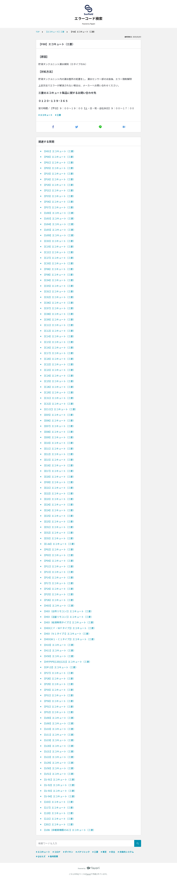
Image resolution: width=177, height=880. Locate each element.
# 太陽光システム (126, 851)
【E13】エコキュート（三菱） (59, 459)
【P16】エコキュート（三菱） (59, 179)
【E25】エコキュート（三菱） (59, 515)
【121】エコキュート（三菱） (59, 818)
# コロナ (56, 851)
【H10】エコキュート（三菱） (59, 645)
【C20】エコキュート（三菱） (59, 358)
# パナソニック (83, 851)
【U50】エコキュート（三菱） (59, 768)
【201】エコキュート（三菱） (59, 824)
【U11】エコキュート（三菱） (59, 734)
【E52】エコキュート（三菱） (59, 532)
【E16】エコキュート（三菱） (59, 465)
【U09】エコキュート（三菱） (59, 235)
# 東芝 (104, 851)
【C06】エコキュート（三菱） (59, 302)
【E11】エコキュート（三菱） (59, 448)
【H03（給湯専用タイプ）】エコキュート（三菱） (69, 622)
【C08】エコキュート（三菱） (59, 314)
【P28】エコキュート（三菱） (59, 678)
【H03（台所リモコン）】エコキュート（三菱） (68, 611)
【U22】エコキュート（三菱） (59, 757)
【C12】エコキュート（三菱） (59, 330)
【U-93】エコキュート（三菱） (59, 790)
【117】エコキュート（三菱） (59, 807)
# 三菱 (58, 114)
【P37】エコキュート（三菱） (59, 207)
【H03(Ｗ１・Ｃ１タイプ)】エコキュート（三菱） (69, 639)
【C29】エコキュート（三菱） (59, 392)
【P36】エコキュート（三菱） (59, 201)
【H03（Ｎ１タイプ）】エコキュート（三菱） (67, 633)
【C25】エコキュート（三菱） (59, 381)
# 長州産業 (53, 856)
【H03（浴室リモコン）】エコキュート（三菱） (68, 616)
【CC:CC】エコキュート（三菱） (60, 409)
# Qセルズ (40, 856)
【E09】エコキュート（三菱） (59, 437)
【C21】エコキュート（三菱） (59, 252)
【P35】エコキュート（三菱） (59, 196)
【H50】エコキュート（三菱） (59, 656)
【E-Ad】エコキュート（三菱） (59, 544)
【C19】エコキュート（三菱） (59, 246)
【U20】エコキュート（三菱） (59, 746)
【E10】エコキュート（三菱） (59, 443)
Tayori (88, 874)
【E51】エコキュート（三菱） (59, 527)
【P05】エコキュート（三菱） (59, 168)
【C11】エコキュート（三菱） (59, 325)
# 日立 (112, 851)
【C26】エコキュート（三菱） (59, 387)
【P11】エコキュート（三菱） (59, 566)
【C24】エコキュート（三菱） (59, 375)
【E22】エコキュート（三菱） (59, 493)
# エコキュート (45, 114)
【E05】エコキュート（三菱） (59, 414)
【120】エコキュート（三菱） (59, 813)
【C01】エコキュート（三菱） (59, 291)
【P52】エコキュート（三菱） (59, 712)
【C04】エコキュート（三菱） (59, 280)
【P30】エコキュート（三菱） (59, 689)
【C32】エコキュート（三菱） (59, 403)
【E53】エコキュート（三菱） (59, 538)
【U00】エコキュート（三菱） (59, 213)
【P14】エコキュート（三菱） (59, 577)
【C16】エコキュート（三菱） (59, 347)
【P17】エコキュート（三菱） (59, 583)
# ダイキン (68, 851)
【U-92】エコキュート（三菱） (59, 785)
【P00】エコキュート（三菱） (59, 156)
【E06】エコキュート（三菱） (59, 420)
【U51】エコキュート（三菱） (59, 773)
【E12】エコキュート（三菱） (59, 454)
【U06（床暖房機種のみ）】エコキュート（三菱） (69, 830)
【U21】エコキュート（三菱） (59, 751)
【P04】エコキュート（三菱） (59, 560)
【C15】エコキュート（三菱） (59, 342)
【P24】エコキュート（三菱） (59, 588)
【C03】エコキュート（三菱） (59, 241)
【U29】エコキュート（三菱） (59, 762)
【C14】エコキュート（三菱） (59, 336)
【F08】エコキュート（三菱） (59, 274)
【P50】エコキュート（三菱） (59, 701)
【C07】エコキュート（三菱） (59, 308)
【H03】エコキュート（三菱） (59, 605)
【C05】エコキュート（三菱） (59, 286)
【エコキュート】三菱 (54, 31)
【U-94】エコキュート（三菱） (59, 796)
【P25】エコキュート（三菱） (59, 594)
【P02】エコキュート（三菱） (59, 549)
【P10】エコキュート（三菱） (59, 173)
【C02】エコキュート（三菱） (59, 297)
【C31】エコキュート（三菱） (59, 398)
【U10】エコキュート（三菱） (59, 729)
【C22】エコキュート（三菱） (59, 364)
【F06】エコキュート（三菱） (59, 269)
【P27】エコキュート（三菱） (59, 673)
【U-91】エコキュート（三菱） (59, 779)
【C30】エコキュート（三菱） (59, 263)
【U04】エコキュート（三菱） (59, 224)
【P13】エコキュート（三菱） (59, 572)
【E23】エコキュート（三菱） (59, 499)
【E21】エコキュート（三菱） (59, 487)
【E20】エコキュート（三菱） (59, 476)
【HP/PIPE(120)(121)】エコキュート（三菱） (67, 661)
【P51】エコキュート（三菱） (59, 706)
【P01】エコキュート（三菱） (59, 162)
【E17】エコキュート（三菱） (59, 471)
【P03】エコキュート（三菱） (59, 555)
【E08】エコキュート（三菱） (59, 431)
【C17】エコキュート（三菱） (59, 353)
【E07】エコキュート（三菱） (59, 426)
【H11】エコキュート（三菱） (59, 650)
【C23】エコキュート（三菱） (59, 370)
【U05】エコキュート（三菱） (59, 229)
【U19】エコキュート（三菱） (59, 740)
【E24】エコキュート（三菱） (59, 504)
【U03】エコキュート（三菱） (59, 218)
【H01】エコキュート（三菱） (59, 151)
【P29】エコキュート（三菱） (59, 684)
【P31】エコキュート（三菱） (59, 695)
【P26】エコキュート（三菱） (59, 600)
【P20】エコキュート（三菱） (59, 185)
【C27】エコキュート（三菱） (59, 257)
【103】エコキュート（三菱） (59, 802)
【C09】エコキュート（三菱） (59, 319)
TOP (38, 31)
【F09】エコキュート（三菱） (59, 482)
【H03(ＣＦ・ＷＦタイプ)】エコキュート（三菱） (69, 628)
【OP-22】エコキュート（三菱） (60, 667)
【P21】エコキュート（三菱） (59, 190)
